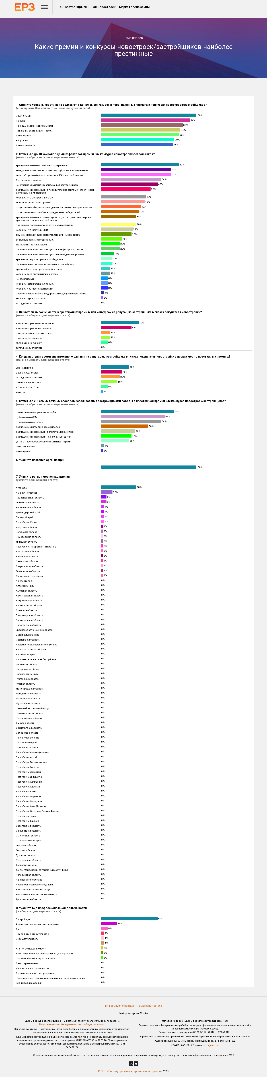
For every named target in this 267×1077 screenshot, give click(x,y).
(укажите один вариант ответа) (37, 480)
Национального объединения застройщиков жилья (71, 1024)
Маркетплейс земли (134, 7)
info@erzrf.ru (211, 1045)
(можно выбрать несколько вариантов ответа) (47, 157)
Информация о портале (119, 1005)
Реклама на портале (149, 1005)
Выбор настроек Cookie (133, 1013)
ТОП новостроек (103, 7)
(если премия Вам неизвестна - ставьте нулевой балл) (53, 108)
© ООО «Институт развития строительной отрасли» (130, 1071)
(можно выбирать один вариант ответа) (43, 315)
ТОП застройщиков (72, 7)
